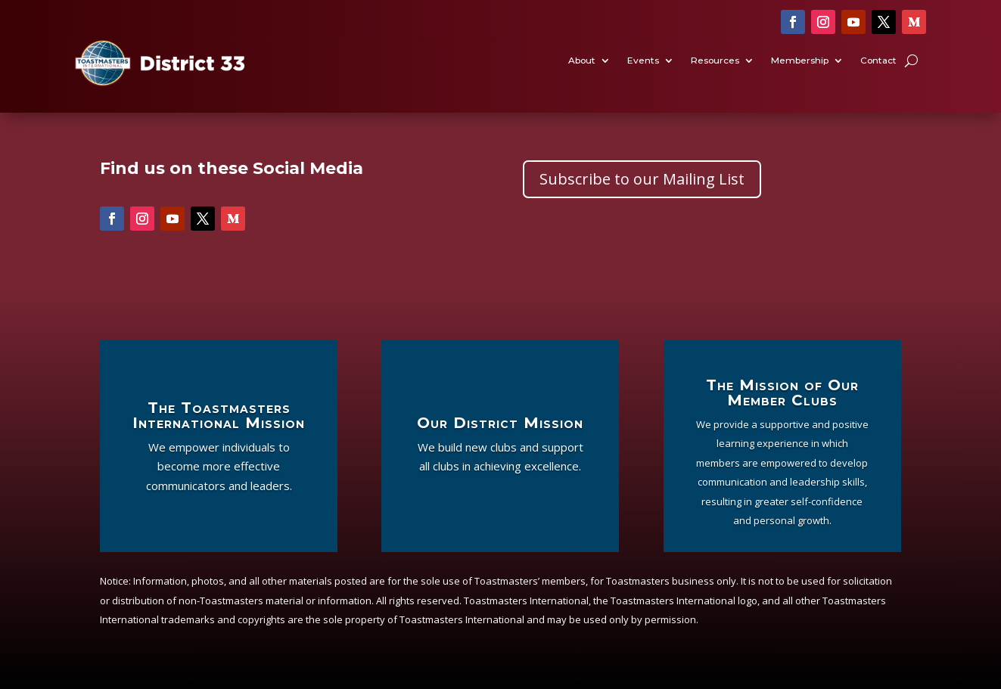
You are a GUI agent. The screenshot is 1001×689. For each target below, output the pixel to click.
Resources (715, 61)
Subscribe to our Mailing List (642, 179)
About (581, 61)
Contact (878, 61)
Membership (799, 61)
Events (643, 61)
